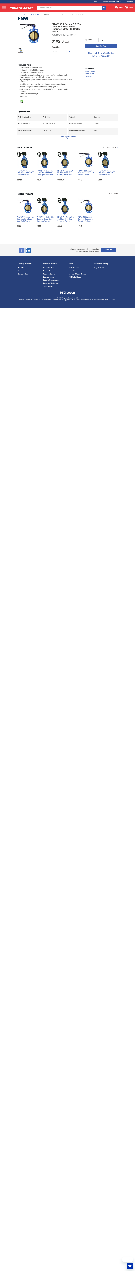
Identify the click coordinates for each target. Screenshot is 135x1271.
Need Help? (93, 53)
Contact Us (47, 271)
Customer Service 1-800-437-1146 (112, 1)
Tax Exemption (48, 286)
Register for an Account (51, 280)
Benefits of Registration (51, 283)
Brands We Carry (48, 268)
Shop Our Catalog (99, 268)
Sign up (108, 250)
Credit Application (74, 268)
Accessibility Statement (45, 299)
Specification (90, 71)
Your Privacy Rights (99, 299)
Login (118, 8)
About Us (21, 268)
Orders (95, 1)
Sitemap (67, 301)
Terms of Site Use (24, 299)
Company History (23, 274)
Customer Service (49, 274)
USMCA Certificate (75, 277)
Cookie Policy (67, 299)
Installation (89, 74)
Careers (20, 271)
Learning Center (48, 277)
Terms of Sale (34, 299)
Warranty (88, 76)
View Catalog (129, 1)
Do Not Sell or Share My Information (82, 299)
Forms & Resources (75, 271)
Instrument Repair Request (77, 274)
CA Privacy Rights (110, 299)
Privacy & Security (58, 299)
